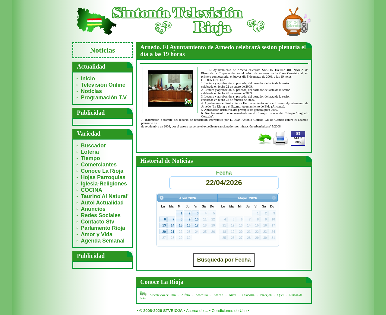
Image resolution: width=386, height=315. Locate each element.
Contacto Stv (97, 222)
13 (164, 225)
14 (172, 225)
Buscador (93, 146)
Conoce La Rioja (102, 171)
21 (172, 231)
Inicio (88, 79)
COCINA (91, 190)
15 (180, 225)
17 (197, 225)
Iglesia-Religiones (104, 184)
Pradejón (266, 295)
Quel (280, 295)
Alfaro (186, 295)
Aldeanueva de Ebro (163, 295)
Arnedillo (201, 295)
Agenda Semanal (103, 241)
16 (189, 225)
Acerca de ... (197, 310)
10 (197, 219)
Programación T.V (104, 98)
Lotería (90, 152)
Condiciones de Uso (229, 310)
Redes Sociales (101, 215)
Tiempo (90, 158)
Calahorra (248, 295)
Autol (233, 295)
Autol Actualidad (102, 203)
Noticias (91, 91)
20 (164, 231)
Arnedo (218, 295)
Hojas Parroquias (103, 177)
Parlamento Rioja (103, 228)
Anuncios (93, 209)
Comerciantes (99, 165)
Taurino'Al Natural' (104, 196)
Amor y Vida (96, 234)
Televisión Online (103, 85)
